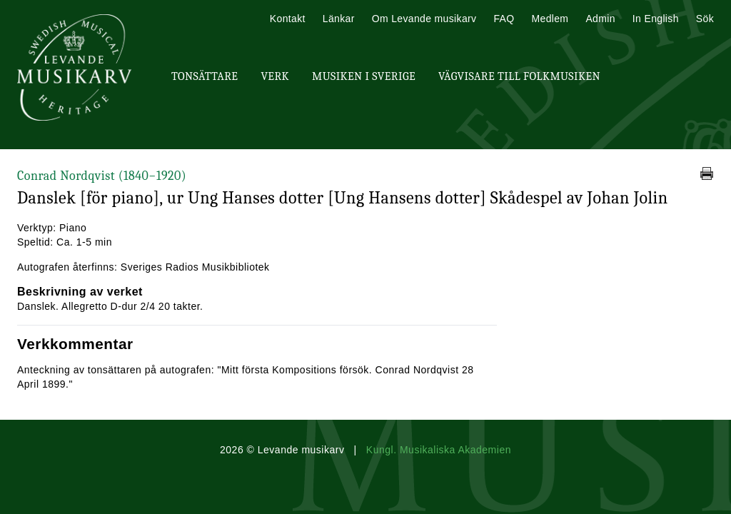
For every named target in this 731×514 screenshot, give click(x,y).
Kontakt (288, 18)
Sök (705, 18)
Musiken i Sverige (363, 76)
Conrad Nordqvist (101, 175)
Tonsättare (204, 76)
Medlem (549, 18)
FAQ (503, 18)
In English (655, 18)
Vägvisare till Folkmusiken (519, 76)
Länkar (339, 18)
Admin (600, 18)
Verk (275, 76)
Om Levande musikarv (424, 18)
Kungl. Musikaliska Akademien (438, 449)
